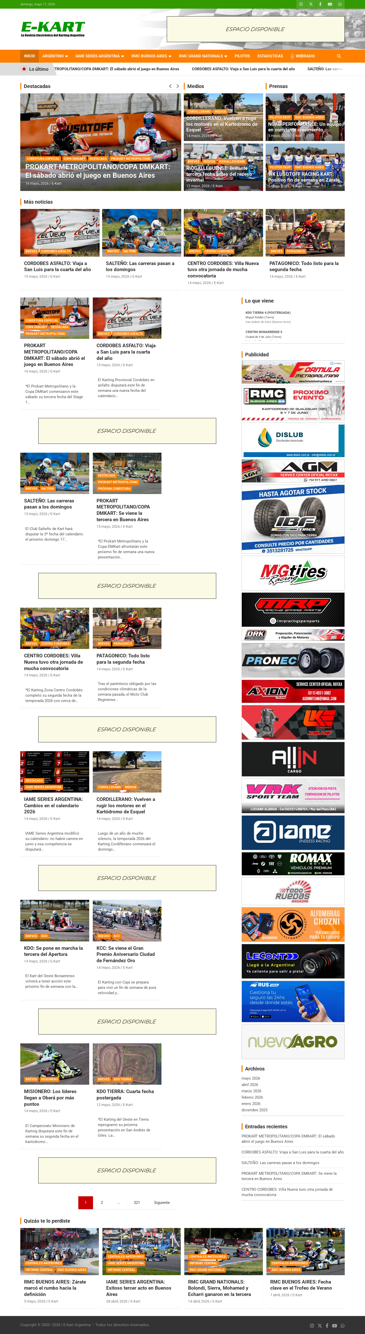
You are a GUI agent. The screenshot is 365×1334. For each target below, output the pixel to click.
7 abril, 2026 (279, 1295)
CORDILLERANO (199, 111)
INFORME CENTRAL (39, 1270)
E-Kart (57, 183)
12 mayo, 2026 (198, 186)
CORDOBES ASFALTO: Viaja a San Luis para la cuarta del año (257, 69)
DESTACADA (98, 159)
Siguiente (162, 1202)
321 (137, 1202)
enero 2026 (251, 1103)
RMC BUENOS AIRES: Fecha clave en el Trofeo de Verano (301, 1285)
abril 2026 (250, 1084)
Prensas (278, 86)
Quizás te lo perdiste (47, 1221)
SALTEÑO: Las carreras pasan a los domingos (49, 504)
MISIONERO (49, 1079)
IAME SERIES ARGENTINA (98, 56)
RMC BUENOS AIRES (149, 56)
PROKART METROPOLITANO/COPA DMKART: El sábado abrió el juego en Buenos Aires (119, 69)
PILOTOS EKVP (280, 117)
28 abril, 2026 (116, 1301)
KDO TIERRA (122, 1079)
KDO (44, 936)
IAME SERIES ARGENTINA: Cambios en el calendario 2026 (53, 805)
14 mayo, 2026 (198, 136)
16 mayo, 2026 (37, 183)
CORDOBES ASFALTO (55, 251)
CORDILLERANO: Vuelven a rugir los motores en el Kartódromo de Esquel (222, 124)
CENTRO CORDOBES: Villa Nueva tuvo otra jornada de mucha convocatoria (223, 269)
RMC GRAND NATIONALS (201, 56)
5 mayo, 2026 (278, 136)
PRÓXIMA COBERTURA (114, 488)
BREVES (193, 161)
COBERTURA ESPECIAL (43, 159)
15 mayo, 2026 (35, 276)
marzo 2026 (251, 1091)
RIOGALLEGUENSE (232, 161)
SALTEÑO (129, 251)
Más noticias (38, 202)
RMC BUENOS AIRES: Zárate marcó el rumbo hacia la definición (55, 1288)
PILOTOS (242, 56)
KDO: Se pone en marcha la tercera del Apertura (53, 951)
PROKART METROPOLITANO (131, 159)
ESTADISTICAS (270, 56)
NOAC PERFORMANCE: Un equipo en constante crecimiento (305, 127)
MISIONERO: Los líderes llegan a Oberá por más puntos (50, 1098)
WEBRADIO (305, 56)
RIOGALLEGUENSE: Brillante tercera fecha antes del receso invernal (219, 174)
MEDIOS (220, 111)
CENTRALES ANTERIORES (44, 1263)
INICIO (29, 56)
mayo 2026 (251, 1078)
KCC (117, 936)
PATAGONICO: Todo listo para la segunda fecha (123, 659)
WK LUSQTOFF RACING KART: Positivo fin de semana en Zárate (304, 177)
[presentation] (170, 86)
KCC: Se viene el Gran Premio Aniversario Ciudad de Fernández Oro (126, 954)
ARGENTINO (53, 56)
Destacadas (37, 86)
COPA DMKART (74, 159)
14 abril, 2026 (198, 1301)
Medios (195, 86)
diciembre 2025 (254, 1110)
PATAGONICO (296, 251)
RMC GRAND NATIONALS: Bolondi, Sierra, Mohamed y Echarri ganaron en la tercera (219, 1288)
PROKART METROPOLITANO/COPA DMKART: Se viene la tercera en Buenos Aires (123, 510)
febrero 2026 (252, 1097)
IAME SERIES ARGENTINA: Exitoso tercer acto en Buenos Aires (138, 1288)
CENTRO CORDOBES (219, 251)
